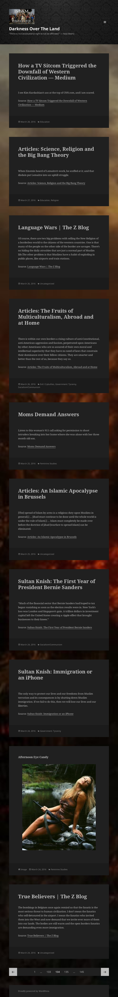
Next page (105, 972)
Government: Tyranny (65, 384)
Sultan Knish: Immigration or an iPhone (55, 674)
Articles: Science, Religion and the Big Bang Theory (56, 151)
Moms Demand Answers (48, 414)
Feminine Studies (48, 463)
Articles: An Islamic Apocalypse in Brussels (58, 493)
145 (82, 970)
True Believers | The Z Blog (52, 896)
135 (67, 970)
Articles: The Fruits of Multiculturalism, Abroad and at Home (56, 316)
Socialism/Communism (29, 387)
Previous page (13, 972)
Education (45, 121)
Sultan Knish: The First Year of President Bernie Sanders (56, 584)
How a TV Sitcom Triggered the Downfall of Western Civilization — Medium (57, 71)
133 (49, 970)
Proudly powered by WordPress (33, 991)
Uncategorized (47, 283)
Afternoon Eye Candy (33, 757)
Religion (55, 200)
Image (24, 869)
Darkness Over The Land (34, 28)
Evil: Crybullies (47, 384)
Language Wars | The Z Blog (53, 227)
